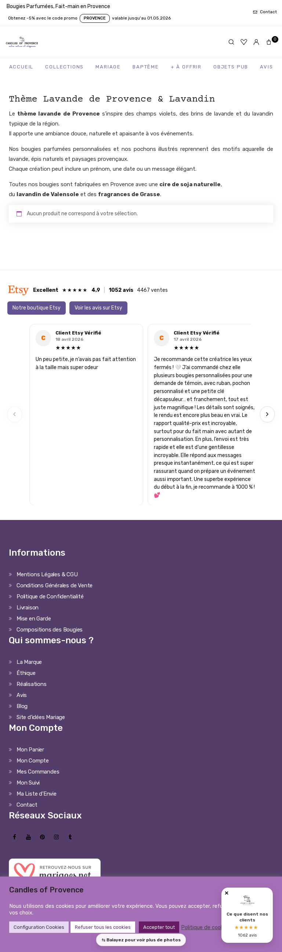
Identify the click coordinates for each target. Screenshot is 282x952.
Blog (22, 706)
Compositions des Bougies (50, 629)
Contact (27, 804)
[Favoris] (243, 42)
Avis (266, 67)
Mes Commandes (38, 771)
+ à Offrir (186, 67)
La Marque (29, 662)
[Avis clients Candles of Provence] (247, 915)
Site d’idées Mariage (41, 717)
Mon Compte (33, 760)
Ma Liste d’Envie (37, 793)
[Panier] (270, 42)
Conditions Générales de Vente (55, 585)
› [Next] (267, 414)
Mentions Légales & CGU (47, 574)
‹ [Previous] (14, 414)
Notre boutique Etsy (36, 308)
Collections (64, 67)
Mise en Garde (34, 618)
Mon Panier (30, 749)
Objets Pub (230, 67)
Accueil (21, 67)
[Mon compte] (256, 42)
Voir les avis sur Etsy (98, 308)
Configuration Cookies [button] (39, 927)
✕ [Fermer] (226, 893)
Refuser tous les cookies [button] (103, 927)
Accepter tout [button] (159, 927)
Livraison (28, 607)
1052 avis (121, 290)
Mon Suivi (28, 782)
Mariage (108, 67)
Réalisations (32, 684)
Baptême (146, 67)
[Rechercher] (231, 42)
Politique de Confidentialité (50, 596)
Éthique (26, 673)
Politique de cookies (205, 927)
